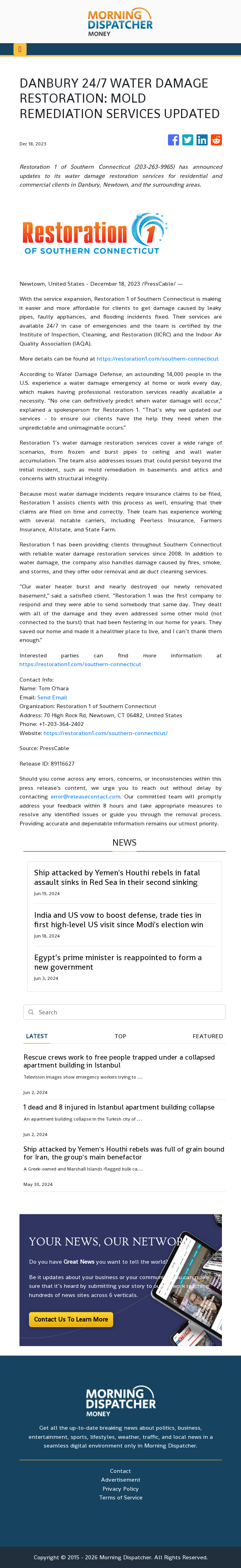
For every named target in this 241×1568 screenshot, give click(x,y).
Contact (120, 1470)
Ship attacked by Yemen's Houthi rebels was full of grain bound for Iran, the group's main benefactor (123, 1152)
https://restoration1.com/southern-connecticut (158, 358)
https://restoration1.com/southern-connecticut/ (106, 733)
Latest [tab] (37, 1036)
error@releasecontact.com (85, 796)
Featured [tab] (208, 1036)
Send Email (52, 697)
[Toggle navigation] (20, 49)
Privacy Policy (120, 1488)
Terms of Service (121, 1497)
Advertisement (121, 1479)
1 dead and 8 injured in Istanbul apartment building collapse (118, 1107)
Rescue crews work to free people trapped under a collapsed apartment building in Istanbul (119, 1061)
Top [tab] (120, 1036)
